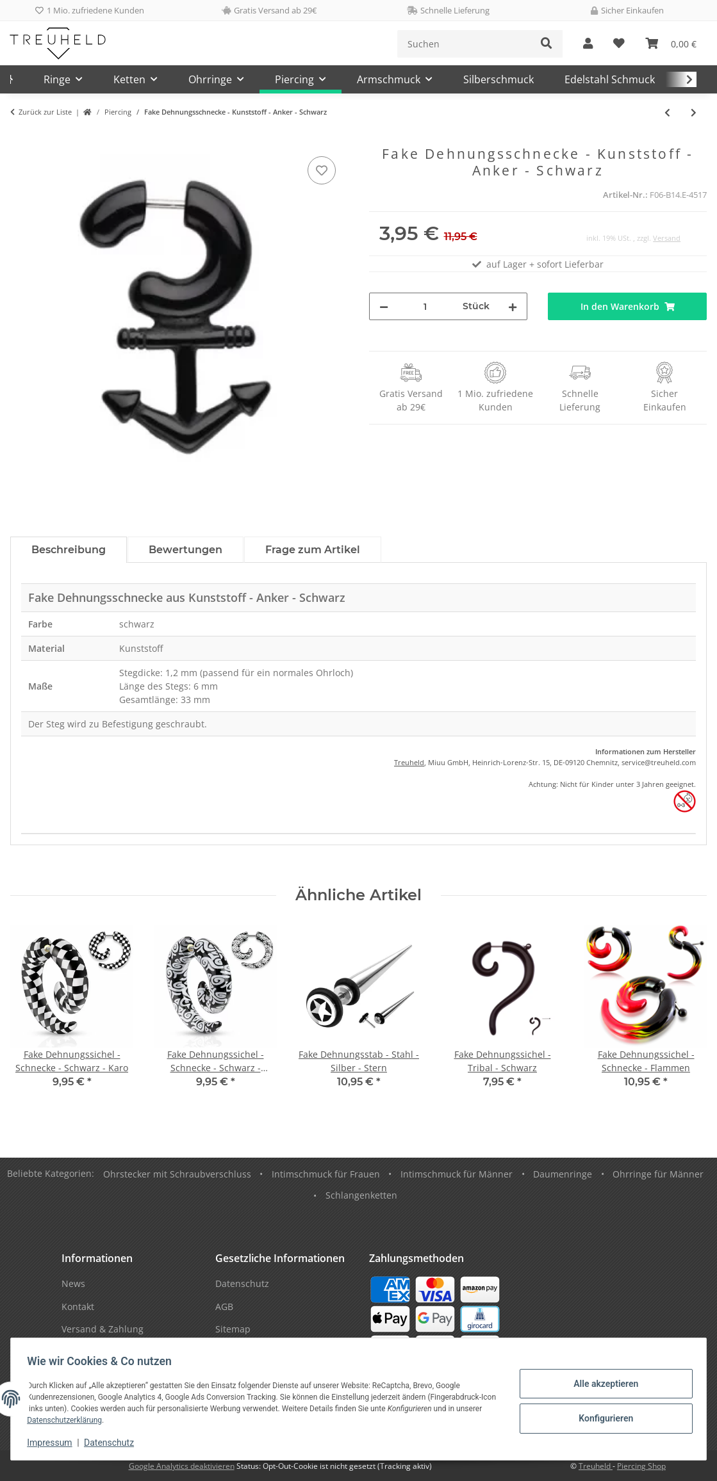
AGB (224, 1306)
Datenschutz (113, 1442)
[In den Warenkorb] (20, 139)
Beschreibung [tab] (68, 550)
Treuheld (409, 762)
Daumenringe (562, 1174)
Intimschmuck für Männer (456, 1174)
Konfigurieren (601, 1417)
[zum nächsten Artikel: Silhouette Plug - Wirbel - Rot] (693, 112)
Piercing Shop (641, 1466)
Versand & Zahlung (103, 1329)
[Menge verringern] (384, 306)
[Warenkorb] (671, 44)
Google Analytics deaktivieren (182, 1466)
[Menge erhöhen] (513, 306)
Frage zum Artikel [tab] (312, 550)
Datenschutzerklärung (96, 1420)
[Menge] (425, 306)
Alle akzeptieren (601, 1384)
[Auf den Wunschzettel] (322, 170)
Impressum (53, 1442)
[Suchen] (464, 44)
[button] (588, 44)
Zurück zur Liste (45, 112)
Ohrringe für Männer (658, 1174)
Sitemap (233, 1329)
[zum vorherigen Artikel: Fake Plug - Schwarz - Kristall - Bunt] (667, 112)
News (73, 1283)
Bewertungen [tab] (185, 550)
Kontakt (78, 1306)
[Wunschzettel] (619, 44)
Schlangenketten (361, 1195)
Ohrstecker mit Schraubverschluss (177, 1174)
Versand (666, 238)
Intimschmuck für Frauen (326, 1174)
